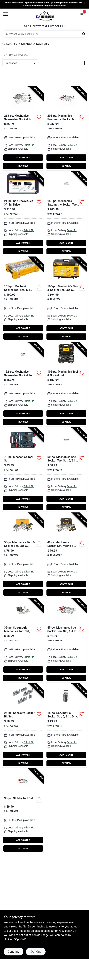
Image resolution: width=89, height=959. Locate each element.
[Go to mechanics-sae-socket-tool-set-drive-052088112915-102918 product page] (66, 469)
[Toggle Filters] (84, 63)
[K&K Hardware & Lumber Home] (44, 16)
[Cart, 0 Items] (82, 14)
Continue (13, 951)
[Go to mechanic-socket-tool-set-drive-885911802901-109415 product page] (23, 299)
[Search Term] (44, 34)
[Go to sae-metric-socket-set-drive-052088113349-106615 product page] (66, 725)
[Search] (83, 34)
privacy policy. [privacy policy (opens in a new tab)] (64, 930)
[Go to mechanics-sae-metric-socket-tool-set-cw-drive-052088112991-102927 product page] (66, 214)
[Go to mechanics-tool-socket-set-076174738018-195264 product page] (66, 384)
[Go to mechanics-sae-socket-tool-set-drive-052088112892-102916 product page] (66, 640)
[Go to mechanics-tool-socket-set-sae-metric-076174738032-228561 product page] (66, 299)
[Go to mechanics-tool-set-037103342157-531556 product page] (23, 469)
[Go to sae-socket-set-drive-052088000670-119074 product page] (23, 214)
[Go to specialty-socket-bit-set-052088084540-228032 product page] (23, 725)
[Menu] (5, 14)
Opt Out (36, 951)
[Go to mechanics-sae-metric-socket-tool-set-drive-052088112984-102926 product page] (23, 384)
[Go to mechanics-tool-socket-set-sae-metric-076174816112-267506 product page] (23, 555)
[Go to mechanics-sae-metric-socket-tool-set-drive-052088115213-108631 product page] (23, 128)
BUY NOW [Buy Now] (23, 166)
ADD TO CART (23, 157)
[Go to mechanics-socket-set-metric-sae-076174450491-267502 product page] (66, 555)
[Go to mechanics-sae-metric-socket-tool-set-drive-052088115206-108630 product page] (66, 128)
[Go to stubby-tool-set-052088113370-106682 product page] (23, 811)
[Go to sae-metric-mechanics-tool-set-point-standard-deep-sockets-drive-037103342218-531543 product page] (23, 640)
